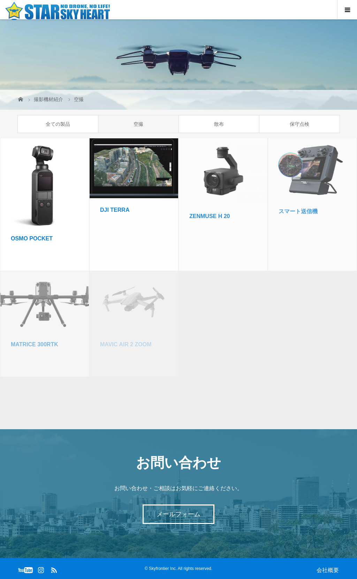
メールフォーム (178, 514)
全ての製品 (58, 124)
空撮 (138, 124)
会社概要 (328, 570)
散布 (219, 124)
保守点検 (299, 124)
